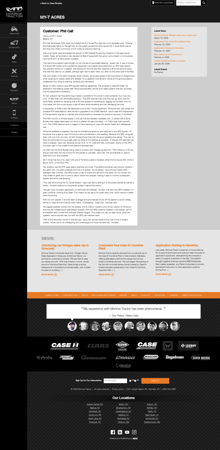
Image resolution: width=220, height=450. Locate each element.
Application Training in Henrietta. (170, 48)
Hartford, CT (124, 415)
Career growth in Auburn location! (170, 61)
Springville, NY (153, 419)
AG (133, 380)
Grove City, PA (96, 415)
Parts (14, 62)
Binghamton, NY (124, 408)
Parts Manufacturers (104, 296)
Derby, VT (153, 412)
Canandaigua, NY (124, 412)
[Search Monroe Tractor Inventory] (205, 3)
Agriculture (14, 34)
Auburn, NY (153, 404)
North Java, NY (95, 419)
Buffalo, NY (153, 408)
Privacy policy (118, 389)
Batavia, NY (96, 408)
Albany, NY (124, 404)
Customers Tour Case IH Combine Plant (173, 42)
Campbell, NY (96, 412)
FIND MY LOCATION (163, 2)
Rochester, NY (124, 419)
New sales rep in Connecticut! (169, 55)
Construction (14, 48)
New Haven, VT (153, 415)
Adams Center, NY (96, 404)
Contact (14, 118)
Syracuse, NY (96, 422)
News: (48, 239)
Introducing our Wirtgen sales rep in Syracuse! (176, 35)
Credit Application (192, 296)
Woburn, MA (124, 422)
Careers (14, 132)
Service (14, 76)
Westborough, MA (153, 422)
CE (138, 380)
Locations (14, 125)
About (14, 103)
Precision (14, 91)
